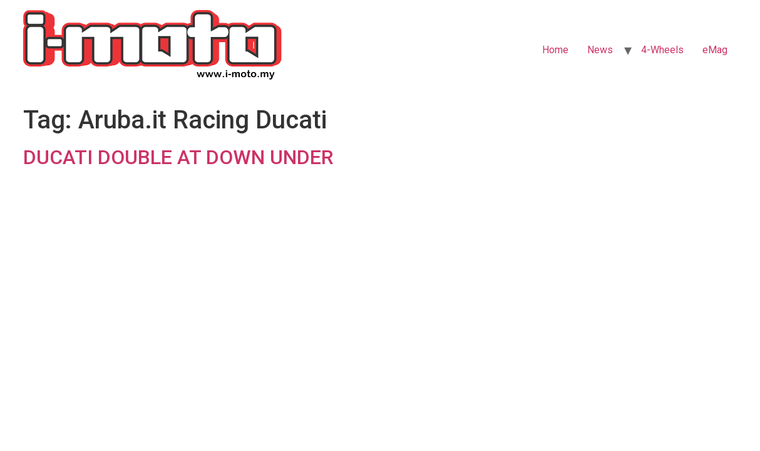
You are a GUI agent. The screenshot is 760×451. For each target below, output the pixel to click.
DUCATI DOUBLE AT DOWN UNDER (178, 157)
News (600, 50)
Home (555, 50)
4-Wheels (662, 50)
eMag (714, 50)
